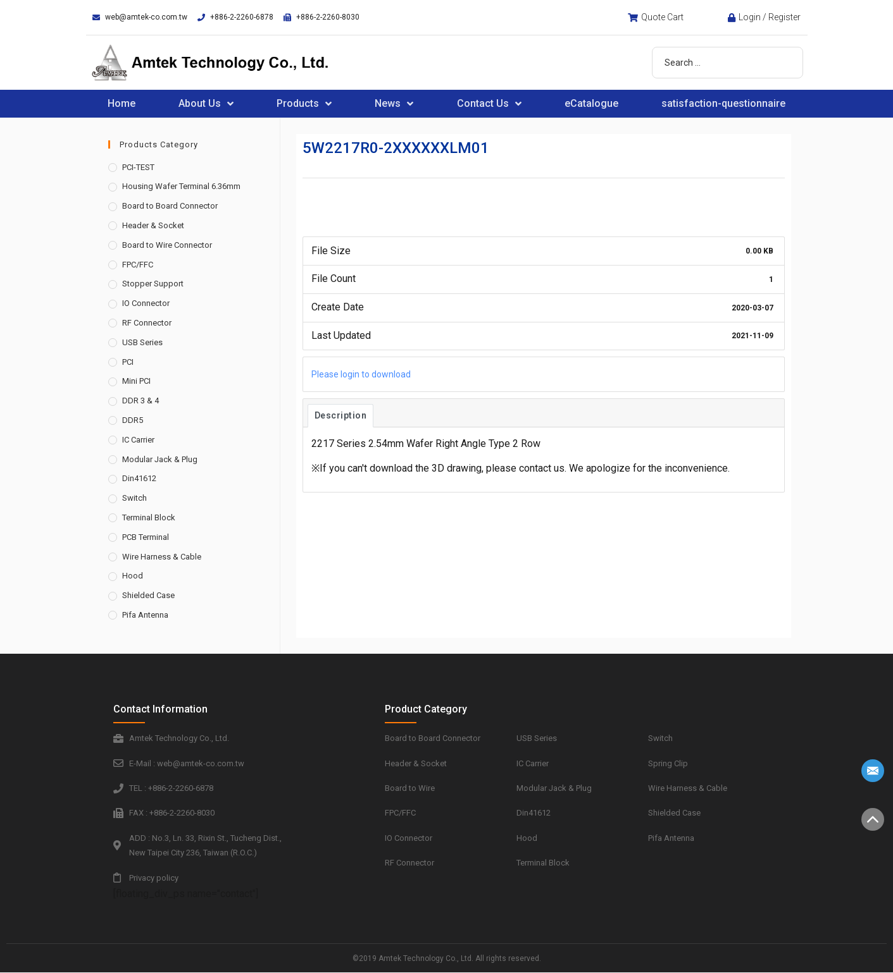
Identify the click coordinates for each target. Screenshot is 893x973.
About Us (206, 103)
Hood (132, 575)
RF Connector (147, 322)
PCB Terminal (145, 537)
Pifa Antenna (145, 615)
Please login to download (361, 374)
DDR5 (132, 420)
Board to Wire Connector (167, 245)
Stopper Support (153, 283)
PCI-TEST (138, 167)
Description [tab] (341, 415)
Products (304, 103)
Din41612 (139, 478)
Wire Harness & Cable (161, 556)
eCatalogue (591, 103)
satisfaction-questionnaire (723, 103)
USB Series (142, 342)
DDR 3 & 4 (140, 400)
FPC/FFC (137, 264)
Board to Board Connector (170, 206)
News (394, 103)
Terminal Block (148, 517)
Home (121, 103)
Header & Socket (153, 225)
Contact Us (489, 103)
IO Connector (146, 303)
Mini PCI (136, 381)
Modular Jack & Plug (159, 459)
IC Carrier (138, 439)
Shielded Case (148, 595)
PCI (128, 362)
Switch (134, 498)
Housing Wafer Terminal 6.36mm (181, 186)
